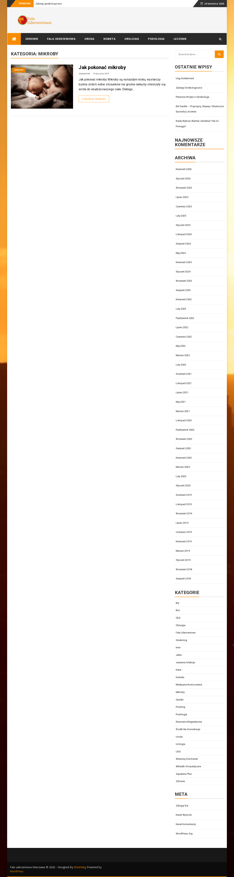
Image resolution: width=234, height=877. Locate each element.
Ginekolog (181, 640)
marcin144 (84, 73)
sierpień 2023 (183, 290)
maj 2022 (181, 345)
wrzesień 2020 (184, 439)
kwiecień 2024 (184, 262)
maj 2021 (181, 401)
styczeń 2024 (183, 271)
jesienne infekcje (185, 662)
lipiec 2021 (182, 392)
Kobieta (109, 39)
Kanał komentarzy (186, 824)
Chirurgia (181, 625)
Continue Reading (94, 99)
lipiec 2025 (182, 197)
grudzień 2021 (184, 373)
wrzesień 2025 (184, 187)
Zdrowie (31, 39)
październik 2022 (185, 318)
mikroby (19, 70)
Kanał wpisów (184, 814)
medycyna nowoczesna (189, 684)
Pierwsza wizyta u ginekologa (192, 97)
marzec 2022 (183, 355)
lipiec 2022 (182, 327)
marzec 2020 (183, 467)
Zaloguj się (182, 805)
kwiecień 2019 (184, 541)
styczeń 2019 (183, 560)
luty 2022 (181, 364)
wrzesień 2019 (184, 513)
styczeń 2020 (183, 485)
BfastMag (80, 867)
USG (178, 751)
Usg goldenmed (185, 78)
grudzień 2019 (184, 494)
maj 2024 (181, 253)
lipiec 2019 (182, 522)
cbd (178, 617)
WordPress (16, 871)
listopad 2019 (184, 504)
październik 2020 (185, 429)
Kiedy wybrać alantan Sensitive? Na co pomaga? (197, 124)
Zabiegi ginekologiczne (189, 87)
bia (177, 603)
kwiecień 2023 (184, 299)
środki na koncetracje (188, 729)
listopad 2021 (184, 383)
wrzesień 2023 (184, 280)
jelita (179, 655)
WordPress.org (184, 833)
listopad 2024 (184, 234)
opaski (180, 699)
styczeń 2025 (183, 225)
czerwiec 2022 (184, 336)
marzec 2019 (183, 550)
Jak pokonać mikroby (102, 67)
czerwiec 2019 (184, 532)
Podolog (180, 707)
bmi (178, 610)
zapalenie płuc (184, 773)
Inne (178, 647)
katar (179, 669)
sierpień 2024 (183, 243)
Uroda (89, 39)
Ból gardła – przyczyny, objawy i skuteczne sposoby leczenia (200, 109)
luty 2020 (181, 476)
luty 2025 (181, 215)
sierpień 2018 (183, 578)
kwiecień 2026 (184, 169)
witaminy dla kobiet (187, 758)
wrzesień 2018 (184, 569)
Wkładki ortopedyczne (188, 766)
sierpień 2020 (183, 448)
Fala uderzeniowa (61, 39)
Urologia (132, 39)
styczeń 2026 (183, 178)
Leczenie (180, 39)
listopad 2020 (184, 420)
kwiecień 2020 (184, 457)
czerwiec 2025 (184, 206)
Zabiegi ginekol (44, 3)
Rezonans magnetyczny (189, 721)
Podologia (156, 39)
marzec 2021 (183, 411)
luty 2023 (181, 308)
